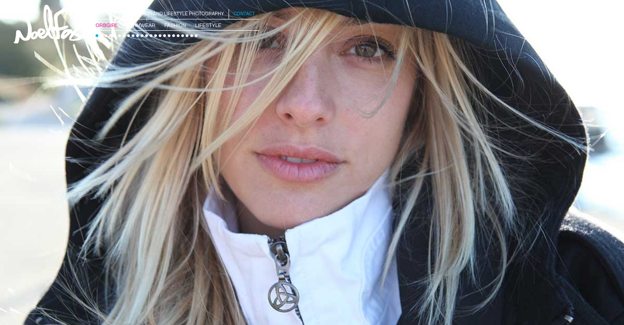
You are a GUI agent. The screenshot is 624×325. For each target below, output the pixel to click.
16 (164, 35)
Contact (244, 13)
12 (146, 35)
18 (173, 35)
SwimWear (141, 25)
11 (142, 35)
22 (191, 35)
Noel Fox (50, 24)
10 (137, 35)
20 (182, 35)
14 (155, 35)
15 (160, 35)
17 (169, 35)
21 (187, 35)
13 (151, 35)
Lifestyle (208, 25)
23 (196, 35)
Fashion (175, 25)
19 (178, 35)
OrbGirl (107, 25)
